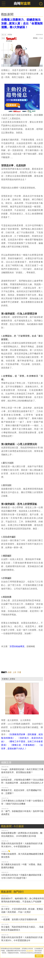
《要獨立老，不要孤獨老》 (23, 745)
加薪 (10, 672)
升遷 (19, 672)
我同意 (39, 956)
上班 (14, 672)
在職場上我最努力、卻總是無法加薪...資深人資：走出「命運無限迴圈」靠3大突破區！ (22, 23)
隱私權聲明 (29, 951)
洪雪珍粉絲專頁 (17, 646)
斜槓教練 (11, 39)
